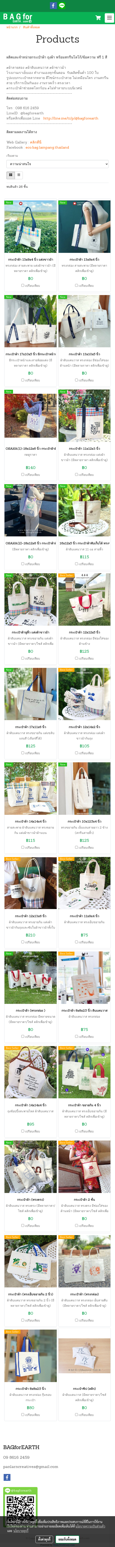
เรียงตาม (13, 156)
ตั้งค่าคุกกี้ (44, 1539)
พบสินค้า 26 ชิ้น (17, 187)
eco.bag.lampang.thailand (47, 147)
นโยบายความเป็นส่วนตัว (90, 1526)
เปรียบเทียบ (32, 286)
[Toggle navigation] (109, 18)
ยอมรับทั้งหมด (67, 1539)
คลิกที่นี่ (35, 142)
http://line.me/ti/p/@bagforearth (70, 118)
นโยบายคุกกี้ (20, 1531)
